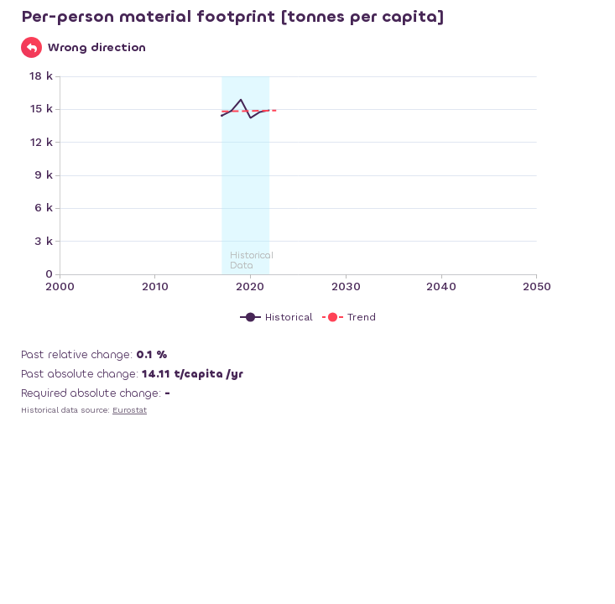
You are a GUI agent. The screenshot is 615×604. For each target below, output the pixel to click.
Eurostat (129, 409)
